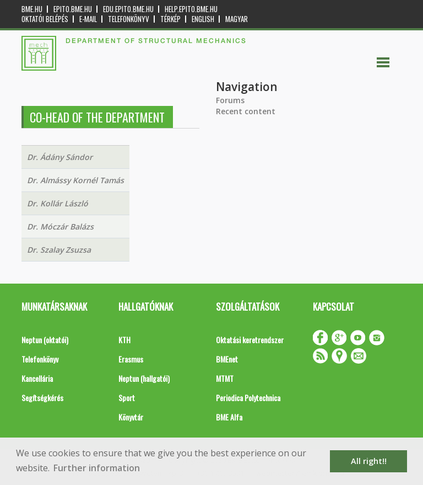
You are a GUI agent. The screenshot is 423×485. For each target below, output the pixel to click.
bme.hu (31, 9)
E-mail (88, 19)
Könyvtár (130, 417)
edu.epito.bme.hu (128, 9)
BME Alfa (229, 417)
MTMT (225, 378)
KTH (124, 339)
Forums (230, 100)
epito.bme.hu (72, 9)
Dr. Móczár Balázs (60, 226)
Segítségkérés (42, 397)
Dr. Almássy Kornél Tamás (75, 180)
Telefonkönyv (128, 19)
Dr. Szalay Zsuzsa (59, 249)
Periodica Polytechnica (248, 397)
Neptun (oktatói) (44, 339)
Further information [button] (96, 468)
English (203, 19)
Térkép (170, 19)
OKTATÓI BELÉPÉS (44, 19)
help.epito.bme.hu (191, 9)
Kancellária (37, 378)
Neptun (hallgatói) (144, 378)
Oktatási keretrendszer (250, 339)
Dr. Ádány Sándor (60, 157)
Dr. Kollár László (57, 203)
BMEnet (227, 359)
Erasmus (130, 359)
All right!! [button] (369, 461)
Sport (126, 397)
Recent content (245, 111)
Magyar (236, 19)
